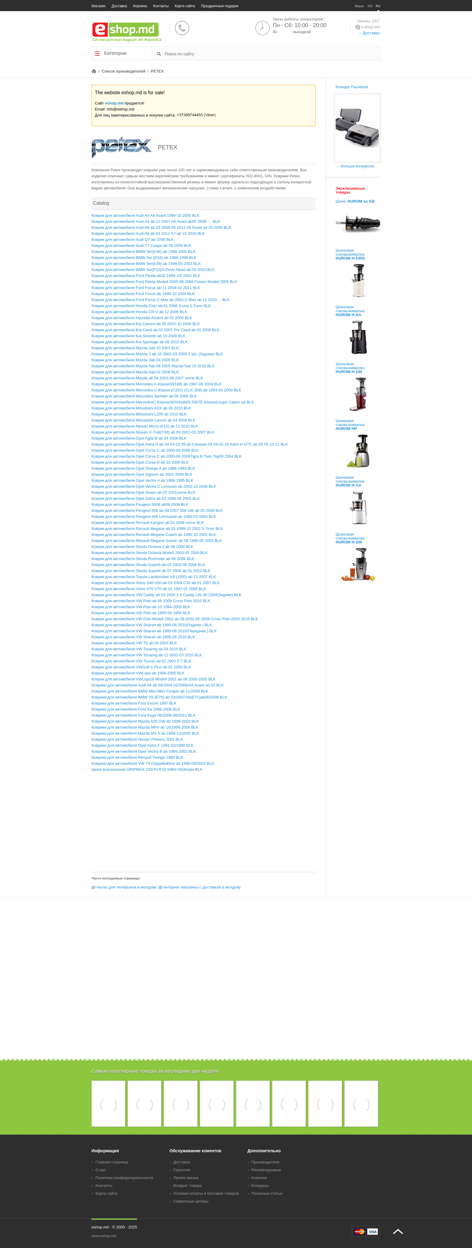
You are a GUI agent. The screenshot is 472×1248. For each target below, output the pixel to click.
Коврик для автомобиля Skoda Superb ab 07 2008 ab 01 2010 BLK (151, 570)
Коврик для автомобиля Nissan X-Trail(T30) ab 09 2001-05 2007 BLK (153, 432)
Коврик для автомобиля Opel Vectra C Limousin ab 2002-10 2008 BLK (154, 486)
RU (378, 6)
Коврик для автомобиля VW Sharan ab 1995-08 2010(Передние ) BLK (154, 631)
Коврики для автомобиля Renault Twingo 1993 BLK (137, 757)
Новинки (259, 1177)
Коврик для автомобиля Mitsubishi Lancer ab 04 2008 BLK (143, 420)
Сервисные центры (190, 1201)
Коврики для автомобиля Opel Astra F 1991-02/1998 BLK (143, 745)
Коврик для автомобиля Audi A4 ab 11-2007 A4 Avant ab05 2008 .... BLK (156, 221)
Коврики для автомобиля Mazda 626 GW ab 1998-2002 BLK (145, 721)
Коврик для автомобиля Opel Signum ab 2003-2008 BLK (142, 474)
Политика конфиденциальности (124, 1177)
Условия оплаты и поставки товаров (206, 1193)
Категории (111, 53)
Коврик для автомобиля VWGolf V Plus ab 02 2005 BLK (141, 667)
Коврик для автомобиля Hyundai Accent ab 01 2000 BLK (142, 318)
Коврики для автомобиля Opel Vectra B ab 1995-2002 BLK (144, 751)
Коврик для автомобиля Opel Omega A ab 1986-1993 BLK (143, 468)
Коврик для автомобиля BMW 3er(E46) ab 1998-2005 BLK (143, 251)
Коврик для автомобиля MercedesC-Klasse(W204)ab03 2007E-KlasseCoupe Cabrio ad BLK (173, 402)
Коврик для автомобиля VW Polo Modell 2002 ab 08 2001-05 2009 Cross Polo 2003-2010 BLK (175, 619)
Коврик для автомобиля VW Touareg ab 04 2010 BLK (139, 649)
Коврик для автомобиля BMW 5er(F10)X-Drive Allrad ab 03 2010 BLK (153, 269)
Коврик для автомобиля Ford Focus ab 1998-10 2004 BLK (143, 293)
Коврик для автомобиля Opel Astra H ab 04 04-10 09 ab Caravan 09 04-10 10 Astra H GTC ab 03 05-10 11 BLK (190, 444)
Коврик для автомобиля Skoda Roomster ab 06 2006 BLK (143, 558)
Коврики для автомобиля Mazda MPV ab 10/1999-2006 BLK (145, 727)
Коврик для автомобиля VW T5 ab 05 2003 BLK (134, 643)
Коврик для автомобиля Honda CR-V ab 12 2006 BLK (139, 312)
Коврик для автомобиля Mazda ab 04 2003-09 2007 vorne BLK (147, 378)
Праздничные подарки (219, 6)
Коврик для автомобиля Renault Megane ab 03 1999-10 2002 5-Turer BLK (157, 528)
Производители (265, 1162)
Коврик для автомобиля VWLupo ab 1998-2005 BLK (138, 673)
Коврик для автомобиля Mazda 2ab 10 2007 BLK (135, 348)
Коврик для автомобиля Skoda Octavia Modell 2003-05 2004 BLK (150, 552)
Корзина (140, 6)
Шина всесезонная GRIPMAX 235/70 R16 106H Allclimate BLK (147, 769)
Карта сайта (185, 6)
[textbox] (272, 53)
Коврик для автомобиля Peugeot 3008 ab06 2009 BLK (140, 504)
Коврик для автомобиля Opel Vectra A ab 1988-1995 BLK (142, 480)
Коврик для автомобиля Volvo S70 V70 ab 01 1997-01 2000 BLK (149, 589)
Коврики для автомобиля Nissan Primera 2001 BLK (137, 739)
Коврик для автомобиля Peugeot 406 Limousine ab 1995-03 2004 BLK (154, 516)
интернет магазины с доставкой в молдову (202, 887)
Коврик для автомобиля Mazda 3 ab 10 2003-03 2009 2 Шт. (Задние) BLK (157, 354)
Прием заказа (185, 1177)
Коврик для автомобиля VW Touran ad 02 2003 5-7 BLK (141, 661)
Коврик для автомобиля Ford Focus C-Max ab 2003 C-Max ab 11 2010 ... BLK (161, 299)
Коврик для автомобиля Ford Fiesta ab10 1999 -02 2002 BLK (146, 275)
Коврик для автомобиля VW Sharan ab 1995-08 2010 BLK (143, 637)
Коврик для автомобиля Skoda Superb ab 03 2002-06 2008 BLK (148, 564)
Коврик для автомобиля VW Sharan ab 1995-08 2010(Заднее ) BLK (152, 625)
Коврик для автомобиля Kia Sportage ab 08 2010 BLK (140, 342)
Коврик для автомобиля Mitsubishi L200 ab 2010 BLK (139, 414)
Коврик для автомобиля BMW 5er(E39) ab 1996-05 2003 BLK (146, 263)
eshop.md (114, 103)
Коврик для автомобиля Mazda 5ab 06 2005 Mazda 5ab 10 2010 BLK (153, 366)
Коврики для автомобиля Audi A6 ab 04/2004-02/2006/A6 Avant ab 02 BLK (158, 685)
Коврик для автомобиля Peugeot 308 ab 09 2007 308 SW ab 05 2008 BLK (157, 510)
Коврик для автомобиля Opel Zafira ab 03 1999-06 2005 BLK (146, 498)
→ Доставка (369, 33)
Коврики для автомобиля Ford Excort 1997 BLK (134, 703)
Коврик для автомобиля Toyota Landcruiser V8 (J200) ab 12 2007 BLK (154, 576)
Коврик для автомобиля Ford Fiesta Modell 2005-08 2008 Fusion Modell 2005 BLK (164, 281)
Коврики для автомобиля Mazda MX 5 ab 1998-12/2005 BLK (145, 733)
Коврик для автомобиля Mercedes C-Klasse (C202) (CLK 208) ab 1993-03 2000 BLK (166, 390)
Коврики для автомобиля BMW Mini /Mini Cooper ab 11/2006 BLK (150, 691)
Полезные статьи (266, 1193)
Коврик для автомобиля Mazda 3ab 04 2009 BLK (135, 360)
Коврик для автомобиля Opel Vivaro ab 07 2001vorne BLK (143, 492)
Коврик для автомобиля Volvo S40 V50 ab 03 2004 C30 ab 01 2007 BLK (156, 582)
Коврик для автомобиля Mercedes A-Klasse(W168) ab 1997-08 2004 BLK (157, 384)
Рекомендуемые (266, 1170)
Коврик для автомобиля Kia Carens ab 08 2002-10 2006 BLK (146, 324)
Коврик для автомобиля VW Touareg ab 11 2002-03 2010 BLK (147, 655)
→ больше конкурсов (355, 166)
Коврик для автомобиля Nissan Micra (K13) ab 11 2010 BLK (145, 426)
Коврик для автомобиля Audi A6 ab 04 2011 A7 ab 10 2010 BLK (148, 233)
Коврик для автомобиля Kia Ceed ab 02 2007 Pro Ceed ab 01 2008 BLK (155, 330)
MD (370, 6)
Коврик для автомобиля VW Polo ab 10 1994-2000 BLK (141, 607)
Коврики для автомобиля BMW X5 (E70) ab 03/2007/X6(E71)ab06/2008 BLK (159, 697)
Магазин (98, 6)
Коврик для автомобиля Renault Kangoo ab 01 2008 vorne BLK (148, 522)
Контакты (161, 6)
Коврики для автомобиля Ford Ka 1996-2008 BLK (136, 709)
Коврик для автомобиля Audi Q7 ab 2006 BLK (133, 239)
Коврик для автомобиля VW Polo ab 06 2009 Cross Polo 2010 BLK (151, 601)
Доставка (119, 6)
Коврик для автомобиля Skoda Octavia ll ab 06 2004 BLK (142, 546)
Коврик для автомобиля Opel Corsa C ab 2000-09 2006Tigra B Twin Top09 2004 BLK (167, 456)
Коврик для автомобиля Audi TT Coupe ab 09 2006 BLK (141, 245)
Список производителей (124, 71)
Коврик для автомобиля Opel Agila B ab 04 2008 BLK (139, 438)
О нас (100, 1170)
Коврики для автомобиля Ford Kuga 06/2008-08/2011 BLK (143, 715)
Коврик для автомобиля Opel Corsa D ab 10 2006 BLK (140, 462)
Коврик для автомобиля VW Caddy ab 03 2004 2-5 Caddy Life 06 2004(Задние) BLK (166, 595)
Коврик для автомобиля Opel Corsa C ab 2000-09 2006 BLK (145, 450)
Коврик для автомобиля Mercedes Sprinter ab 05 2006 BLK (144, 396)
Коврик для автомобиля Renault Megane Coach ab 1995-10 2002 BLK (154, 534)
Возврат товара (187, 1185)
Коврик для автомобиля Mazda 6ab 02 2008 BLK (135, 372)
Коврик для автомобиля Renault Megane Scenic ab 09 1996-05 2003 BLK (157, 540)
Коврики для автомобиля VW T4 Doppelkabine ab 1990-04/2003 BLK (153, 763)
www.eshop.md (104, 1236)
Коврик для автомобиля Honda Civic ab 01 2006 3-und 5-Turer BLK (151, 305)
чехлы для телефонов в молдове (126, 887)
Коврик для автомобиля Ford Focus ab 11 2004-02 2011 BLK (146, 287)
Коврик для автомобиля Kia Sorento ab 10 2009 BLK (138, 336)
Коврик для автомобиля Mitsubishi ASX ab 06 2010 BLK (141, 408)
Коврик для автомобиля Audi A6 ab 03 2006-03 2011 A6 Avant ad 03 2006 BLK (161, 227)
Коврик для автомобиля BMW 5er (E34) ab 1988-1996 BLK (144, 257)
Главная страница (111, 1162)
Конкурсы (260, 1185)
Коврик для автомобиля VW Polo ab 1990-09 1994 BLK (141, 613)
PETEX (157, 71)
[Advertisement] (203, 824)
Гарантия (181, 1170)
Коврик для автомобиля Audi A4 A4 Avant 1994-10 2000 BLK (146, 215)
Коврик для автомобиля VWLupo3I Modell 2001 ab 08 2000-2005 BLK (154, 679)
